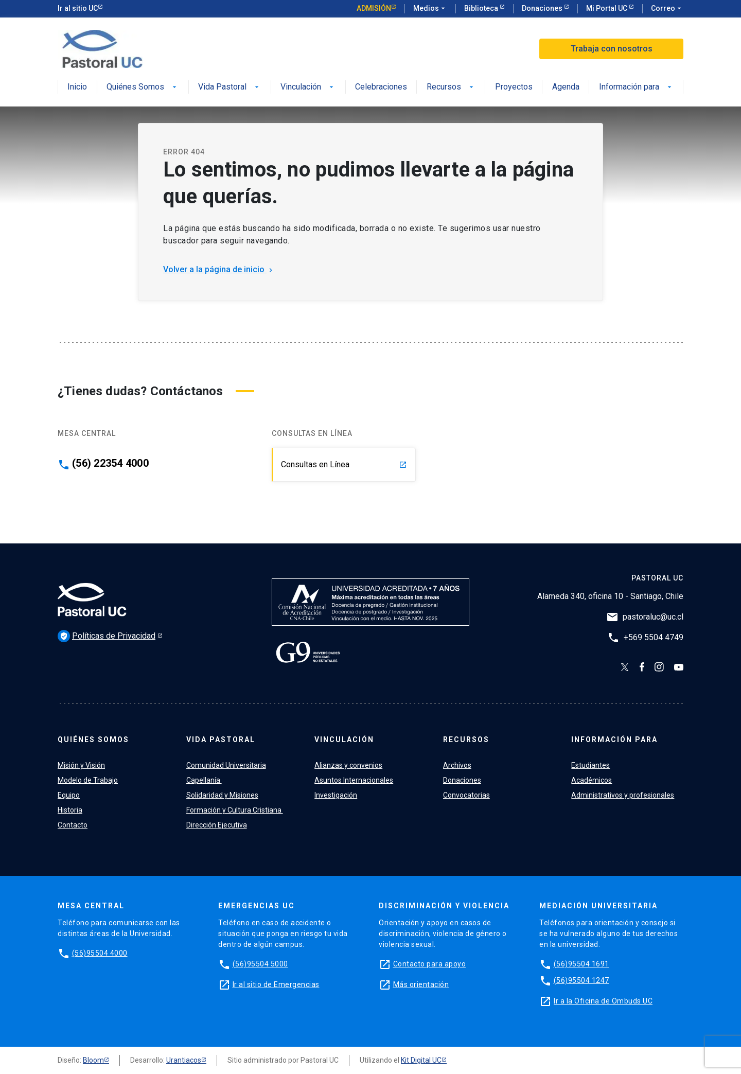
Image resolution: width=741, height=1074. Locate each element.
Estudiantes (590, 765)
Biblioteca (482, 8)
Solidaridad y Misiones (222, 795)
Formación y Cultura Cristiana (234, 810)
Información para (636, 87)
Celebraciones (381, 87)
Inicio (77, 87)
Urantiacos (183, 1060)
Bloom (93, 1060)
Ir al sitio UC (78, 8)
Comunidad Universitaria (226, 765)
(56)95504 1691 (581, 964)
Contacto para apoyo (429, 964)
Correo (667, 8)
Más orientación (421, 984)
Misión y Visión (81, 765)
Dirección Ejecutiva (216, 825)
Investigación (335, 795)
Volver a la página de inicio (219, 269)
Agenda (565, 87)
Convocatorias (466, 795)
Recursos (451, 87)
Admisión (374, 8)
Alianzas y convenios (348, 765)
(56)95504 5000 (260, 964)
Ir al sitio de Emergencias (276, 984)
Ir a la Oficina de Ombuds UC (603, 1001)
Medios (430, 8)
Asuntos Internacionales (353, 780)
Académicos (591, 780)
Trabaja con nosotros (611, 49)
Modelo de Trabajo (88, 780)
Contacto (72, 825)
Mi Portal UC (607, 8)
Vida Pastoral (229, 87)
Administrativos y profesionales (622, 795)
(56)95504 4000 (100, 953)
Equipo (69, 795)
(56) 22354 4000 (110, 463)
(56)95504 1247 (581, 980)
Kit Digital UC (421, 1060)
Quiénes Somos (143, 87)
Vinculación (308, 87)
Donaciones (543, 8)
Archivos (457, 765)
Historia (70, 810)
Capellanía (204, 780)
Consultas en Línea (344, 464)
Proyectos (514, 87)
